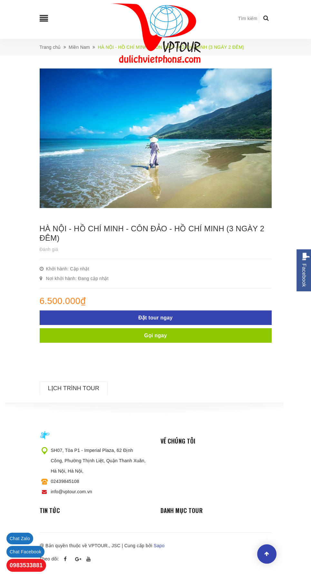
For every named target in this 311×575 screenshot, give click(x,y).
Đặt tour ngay (155, 317)
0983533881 (26, 565)
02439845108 (65, 481)
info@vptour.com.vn (71, 491)
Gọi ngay (155, 335)
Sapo (159, 545)
